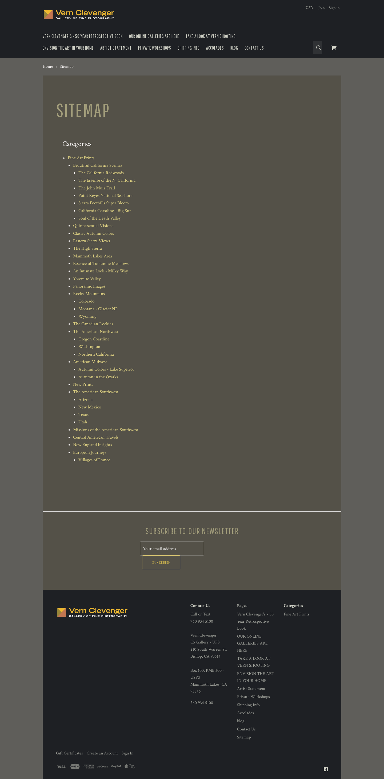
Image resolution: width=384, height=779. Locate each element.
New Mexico (89, 407)
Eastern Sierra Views (91, 241)
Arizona (85, 400)
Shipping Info (189, 47)
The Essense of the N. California (106, 180)
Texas (83, 415)
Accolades (215, 47)
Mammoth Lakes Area (92, 256)
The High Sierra (87, 248)
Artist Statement (116, 47)
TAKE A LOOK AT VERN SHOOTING (211, 36)
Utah (82, 422)
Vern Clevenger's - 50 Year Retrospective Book (83, 36)
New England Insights (92, 445)
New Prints (83, 384)
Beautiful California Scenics (97, 165)
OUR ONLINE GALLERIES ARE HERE (154, 36)
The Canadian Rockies (93, 324)
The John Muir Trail (96, 188)
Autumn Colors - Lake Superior (106, 369)
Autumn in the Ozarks (98, 377)
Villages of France (94, 460)
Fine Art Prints (81, 158)
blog (234, 47)
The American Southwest (95, 392)
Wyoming (87, 316)
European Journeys (89, 452)
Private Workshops (154, 47)
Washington (89, 346)
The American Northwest (95, 332)
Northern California (96, 354)
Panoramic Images (89, 286)
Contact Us (254, 47)
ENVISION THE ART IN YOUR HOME (68, 47)
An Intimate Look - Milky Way (100, 271)
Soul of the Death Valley (99, 218)
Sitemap (244, 723)
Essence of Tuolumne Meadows (101, 264)
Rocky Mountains (89, 294)
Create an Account (102, 739)
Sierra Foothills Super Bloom (103, 203)
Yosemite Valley (87, 279)
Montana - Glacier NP (98, 309)
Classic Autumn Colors (93, 233)
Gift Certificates (69, 739)
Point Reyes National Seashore (105, 195)
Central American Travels (95, 437)
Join (321, 7)
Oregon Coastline (93, 339)
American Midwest (90, 362)
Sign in (334, 7)
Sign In (127, 739)
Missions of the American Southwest (105, 430)
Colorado (86, 301)
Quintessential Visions (93, 226)
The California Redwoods (101, 173)
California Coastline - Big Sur (104, 211)
